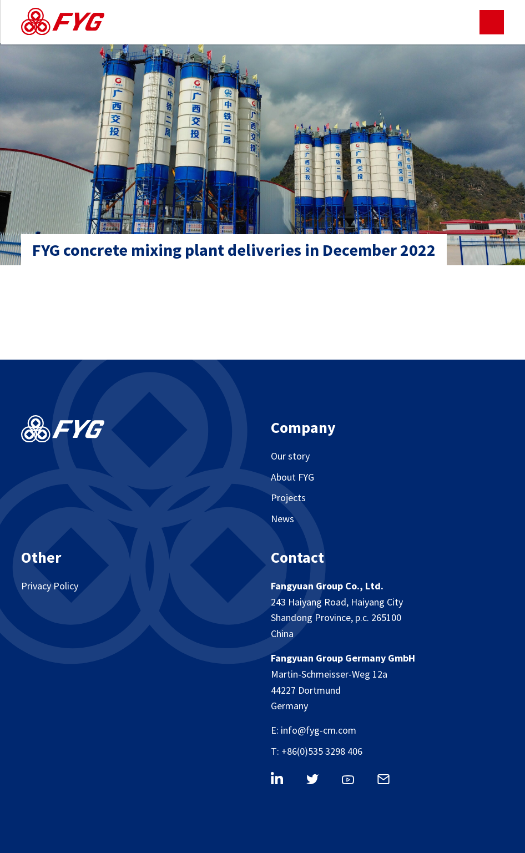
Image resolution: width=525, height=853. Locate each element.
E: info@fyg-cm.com (313, 730)
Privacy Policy (49, 585)
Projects (288, 497)
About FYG (292, 477)
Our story (290, 456)
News (282, 518)
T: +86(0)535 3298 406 (316, 751)
